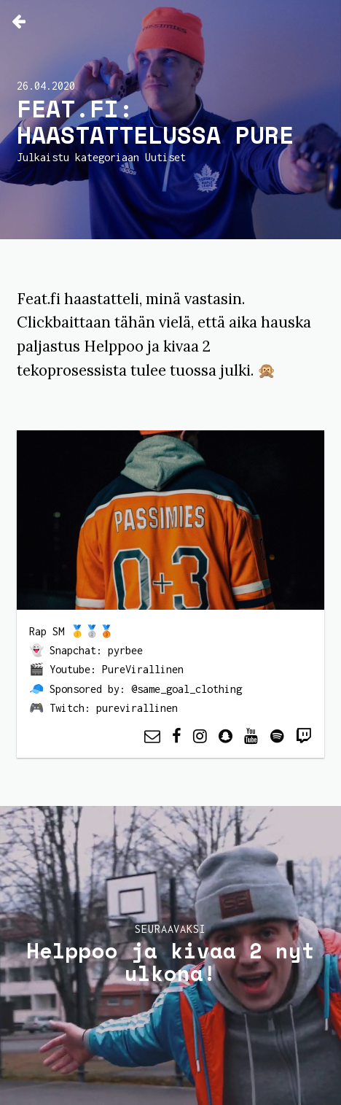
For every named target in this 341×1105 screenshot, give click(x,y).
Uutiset (165, 157)
